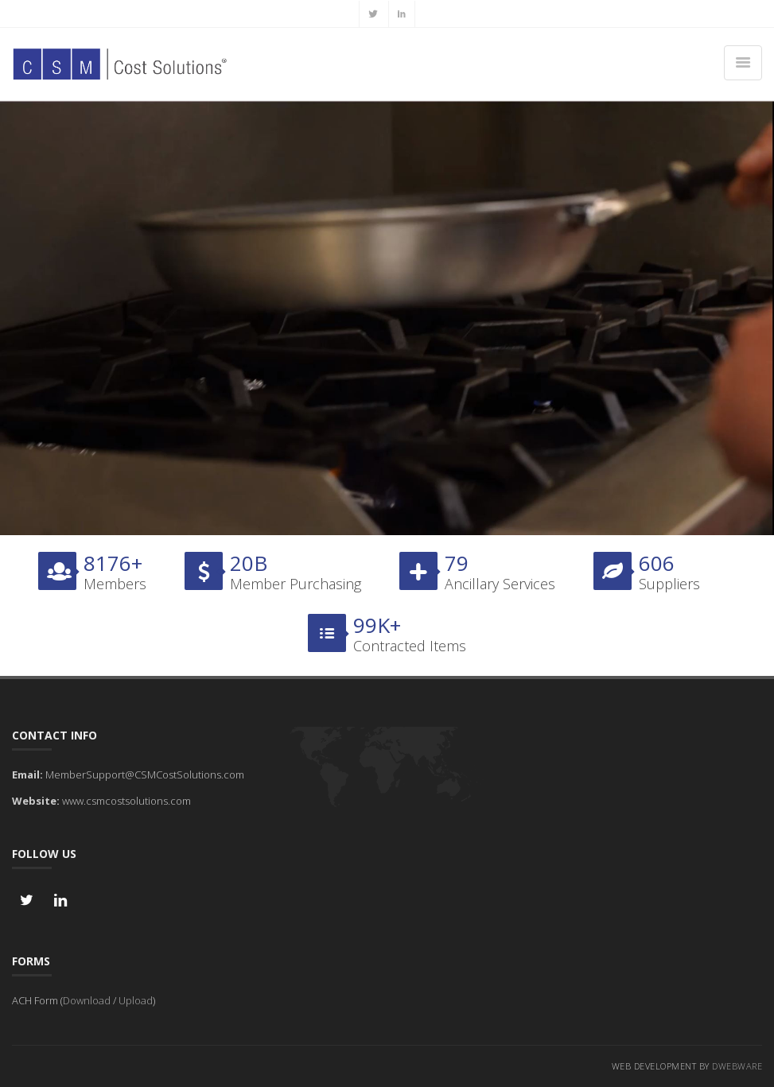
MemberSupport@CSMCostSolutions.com (144, 774)
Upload (136, 1000)
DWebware (737, 1066)
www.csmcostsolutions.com (126, 801)
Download (87, 1000)
